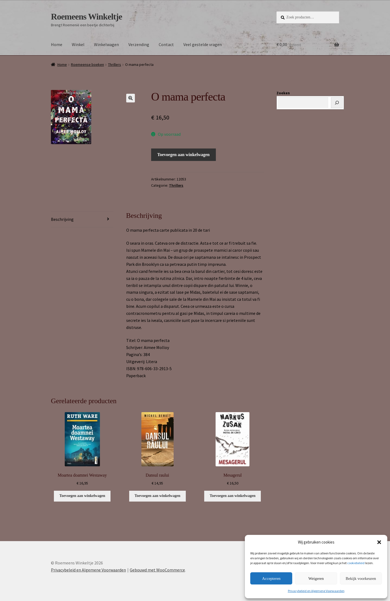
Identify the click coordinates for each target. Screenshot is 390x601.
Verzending (138, 44)
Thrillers (114, 64)
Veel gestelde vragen (202, 44)
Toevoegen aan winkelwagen (183, 154)
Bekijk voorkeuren (361, 578)
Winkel (78, 44)
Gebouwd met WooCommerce (157, 570)
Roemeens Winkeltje (86, 16)
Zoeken (283, 93)
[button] (379, 542)
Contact (166, 44)
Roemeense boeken (87, 64)
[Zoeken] (337, 102)
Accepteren (271, 578)
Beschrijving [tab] (62, 219)
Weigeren (316, 578)
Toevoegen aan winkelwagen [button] (82, 496)
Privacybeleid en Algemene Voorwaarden (316, 591)
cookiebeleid (356, 563)
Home (56, 44)
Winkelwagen (106, 44)
